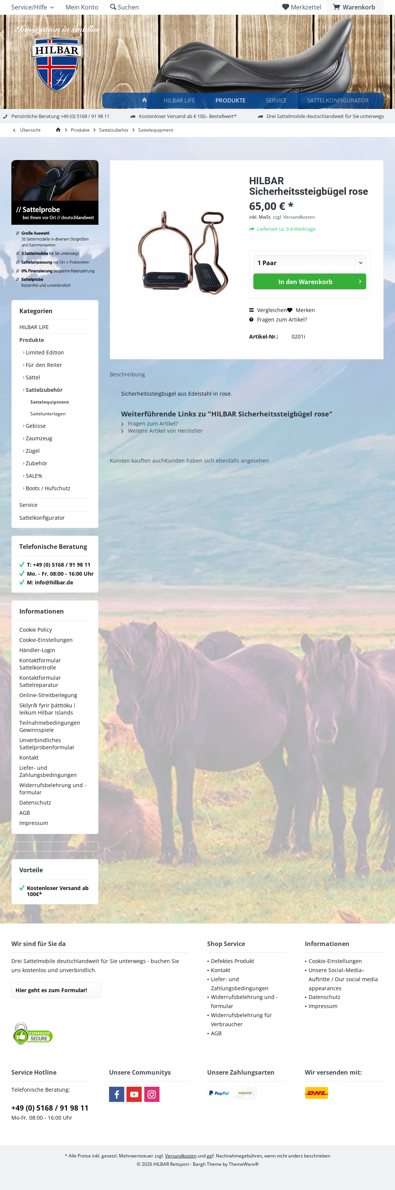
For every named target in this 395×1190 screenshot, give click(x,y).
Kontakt (29, 757)
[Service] (277, 100)
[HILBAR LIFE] (180, 100)
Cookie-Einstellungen (46, 639)
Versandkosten (181, 1156)
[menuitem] (355, 7)
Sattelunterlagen (47, 413)
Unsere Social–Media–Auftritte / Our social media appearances (343, 979)
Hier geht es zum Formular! (51, 990)
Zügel (32, 450)
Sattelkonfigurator (42, 517)
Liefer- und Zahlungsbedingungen (48, 771)
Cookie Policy (35, 629)
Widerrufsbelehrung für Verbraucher (241, 1019)
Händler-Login (37, 650)
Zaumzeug (38, 438)
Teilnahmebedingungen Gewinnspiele (49, 726)
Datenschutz (35, 802)
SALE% (33, 475)
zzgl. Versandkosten (294, 217)
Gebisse (35, 425)
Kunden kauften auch (137, 460)
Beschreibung (127, 374)
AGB (24, 812)
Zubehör (35, 463)
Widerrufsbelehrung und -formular (52, 788)
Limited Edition (44, 352)
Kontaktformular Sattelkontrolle (40, 664)
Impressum (33, 822)
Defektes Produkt (232, 961)
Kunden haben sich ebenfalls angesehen (217, 460)
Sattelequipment (49, 402)
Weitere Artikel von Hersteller (162, 430)
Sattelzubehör (43, 389)
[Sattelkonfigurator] (339, 100)
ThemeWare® (244, 1164)
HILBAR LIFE (34, 327)
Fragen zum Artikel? (278, 319)
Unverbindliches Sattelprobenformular (47, 743)
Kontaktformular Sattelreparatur (40, 681)
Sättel (32, 377)
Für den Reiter (43, 364)
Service (28, 504)
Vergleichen (268, 310)
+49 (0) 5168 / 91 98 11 (50, 1108)
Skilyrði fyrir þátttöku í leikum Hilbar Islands (47, 709)
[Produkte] (231, 100)
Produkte (31, 339)
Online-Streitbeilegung (48, 695)
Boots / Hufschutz (47, 488)
